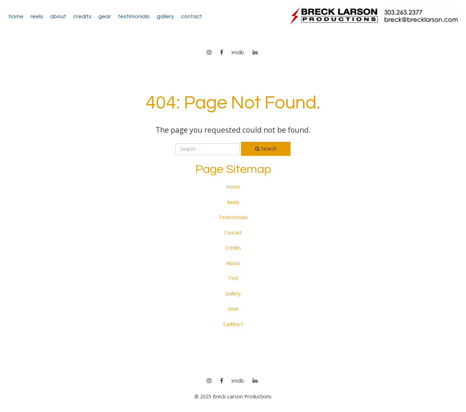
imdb (238, 52)
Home (16, 16)
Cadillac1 (233, 324)
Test (233, 278)
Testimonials (134, 16)
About (58, 16)
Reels (36, 16)
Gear (104, 16)
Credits (82, 16)
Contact (191, 16)
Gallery (165, 16)
